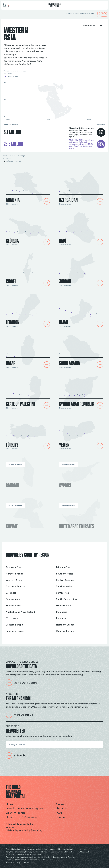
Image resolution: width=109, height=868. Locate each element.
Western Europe (65, 631)
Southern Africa (64, 573)
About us (61, 808)
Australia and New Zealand (20, 611)
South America (64, 586)
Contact (61, 817)
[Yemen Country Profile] (81, 431)
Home (9, 804)
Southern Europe (15, 631)
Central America (65, 580)
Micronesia (12, 618)
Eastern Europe (14, 624)
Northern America (15, 586)
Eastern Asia (13, 599)
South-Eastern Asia (66, 599)
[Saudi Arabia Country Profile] (81, 349)
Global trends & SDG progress (24, 808)
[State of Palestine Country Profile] (28, 390)
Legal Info (83, 849)
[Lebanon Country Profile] (28, 309)
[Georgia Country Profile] (28, 227)
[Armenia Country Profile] (28, 186)
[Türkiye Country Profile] (28, 431)
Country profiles (16, 812)
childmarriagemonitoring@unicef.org (24, 830)
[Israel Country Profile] (28, 268)
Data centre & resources (21, 817)
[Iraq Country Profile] (81, 227)
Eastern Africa (14, 567)
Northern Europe (65, 624)
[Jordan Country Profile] (81, 268)
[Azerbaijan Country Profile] (81, 186)
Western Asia (63, 605)
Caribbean (11, 592)
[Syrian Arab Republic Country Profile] (81, 390)
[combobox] (92, 25)
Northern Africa (14, 573)
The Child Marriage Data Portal (54, 5)
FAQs (59, 812)
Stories (60, 804)
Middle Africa (63, 567)
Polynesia (61, 618)
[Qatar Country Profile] (28, 349)
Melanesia (61, 611)
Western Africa (14, 580)
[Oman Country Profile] (81, 309)
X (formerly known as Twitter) (20, 824)
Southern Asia (13, 605)
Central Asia (62, 592)
